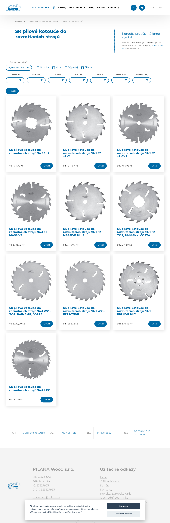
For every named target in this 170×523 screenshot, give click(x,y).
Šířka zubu (78, 75)
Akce (58, 67)
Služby (62, 7)
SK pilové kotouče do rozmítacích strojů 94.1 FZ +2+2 (82, 153)
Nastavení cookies (123, 514)
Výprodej (73, 67)
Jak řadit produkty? (18, 62)
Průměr (57, 75)
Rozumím (123, 506)
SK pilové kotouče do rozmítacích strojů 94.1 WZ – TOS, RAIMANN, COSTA (30, 311)
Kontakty (113, 7)
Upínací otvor (120, 75)
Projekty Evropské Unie (116, 493)
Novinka (44, 67)
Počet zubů (36, 75)
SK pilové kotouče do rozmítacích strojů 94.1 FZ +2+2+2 (136, 153)
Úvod (17, 21)
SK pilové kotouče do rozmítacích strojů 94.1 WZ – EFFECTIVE (84, 311)
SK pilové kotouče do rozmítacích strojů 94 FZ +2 (29, 151)
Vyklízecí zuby (142, 75)
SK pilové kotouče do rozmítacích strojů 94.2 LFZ (29, 388)
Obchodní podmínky (114, 497)
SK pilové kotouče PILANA (34, 21)
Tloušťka (99, 75)
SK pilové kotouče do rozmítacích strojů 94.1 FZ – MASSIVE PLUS (83, 232)
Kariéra (101, 7)
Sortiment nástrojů (44, 7)
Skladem (89, 67)
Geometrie (15, 75)
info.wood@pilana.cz (46, 497)
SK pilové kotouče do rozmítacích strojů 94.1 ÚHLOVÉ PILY (134, 311)
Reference (75, 7)
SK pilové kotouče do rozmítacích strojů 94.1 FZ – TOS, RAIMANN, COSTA (137, 232)
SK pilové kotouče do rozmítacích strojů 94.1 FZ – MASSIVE (29, 232)
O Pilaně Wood (110, 481)
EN (160, 7)
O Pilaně (89, 7)
